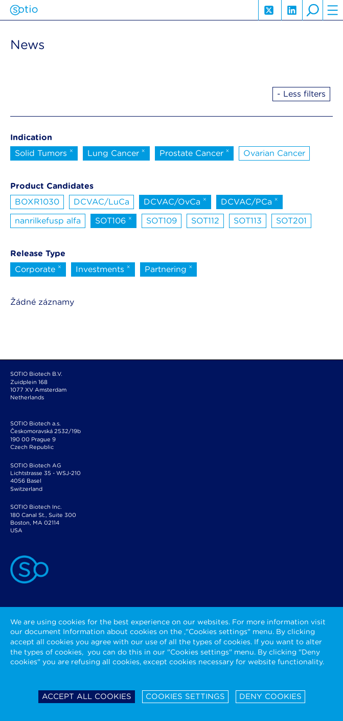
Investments (103, 268)
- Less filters (301, 94)
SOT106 (113, 220)
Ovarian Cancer (274, 153)
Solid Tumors (44, 152)
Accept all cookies (86, 696)
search (312, 10)
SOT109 (161, 221)
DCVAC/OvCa (175, 201)
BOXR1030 (37, 202)
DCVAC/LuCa (101, 202)
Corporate (38, 268)
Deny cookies (270, 696)
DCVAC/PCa (249, 201)
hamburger (333, 10)
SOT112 (205, 221)
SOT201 (291, 221)
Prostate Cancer (194, 152)
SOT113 (248, 221)
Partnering (169, 268)
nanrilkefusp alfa (48, 221)
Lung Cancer (116, 152)
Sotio (24, 10)
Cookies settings (185, 696)
